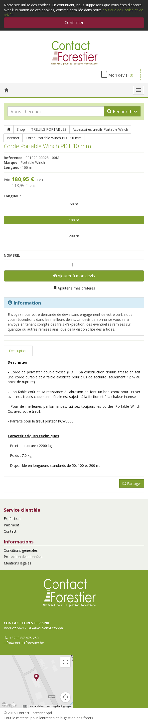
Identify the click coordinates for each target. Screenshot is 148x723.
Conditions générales (21, 550)
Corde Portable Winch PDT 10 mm (54, 137)
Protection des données (23, 556)
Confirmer (74, 22)
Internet (13, 137)
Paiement (11, 525)
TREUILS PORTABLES (48, 129)
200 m (74, 235)
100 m (74, 220)
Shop (21, 129)
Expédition (12, 518)
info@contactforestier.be (24, 642)
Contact (10, 531)
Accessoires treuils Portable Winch (100, 129)
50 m (74, 204)
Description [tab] (18, 350)
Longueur (12, 196)
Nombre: (12, 255)
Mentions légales (17, 563)
